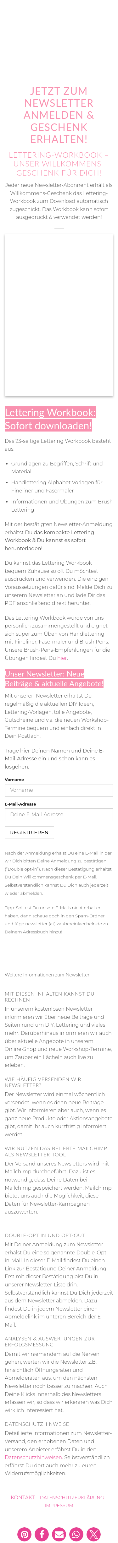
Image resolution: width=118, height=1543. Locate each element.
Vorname (14, 779)
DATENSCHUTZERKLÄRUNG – (73, 1498)
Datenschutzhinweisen (33, 1457)
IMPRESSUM (59, 1505)
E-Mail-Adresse (20, 804)
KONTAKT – (25, 1498)
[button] (24, 1534)
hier (62, 658)
